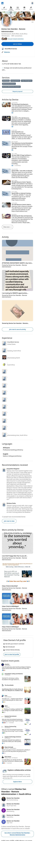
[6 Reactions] (4, 670)
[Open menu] (32, 22)
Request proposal (17, 91)
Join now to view (9, 521)
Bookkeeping (6, 80)
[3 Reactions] (4, 702)
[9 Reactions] (4, 733)
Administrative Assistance (9, 83)
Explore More (17, 782)
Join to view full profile (12, 654)
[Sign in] (32, 3)
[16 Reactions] (3, 743)
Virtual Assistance (15, 80)
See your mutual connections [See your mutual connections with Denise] (16, 39)
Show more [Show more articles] (7, 227)
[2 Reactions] (4, 712)
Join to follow (17, 44)
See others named (17, 834)
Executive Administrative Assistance (11, 86)
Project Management (27, 80)
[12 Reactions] (4, 722)
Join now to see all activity (17, 329)
